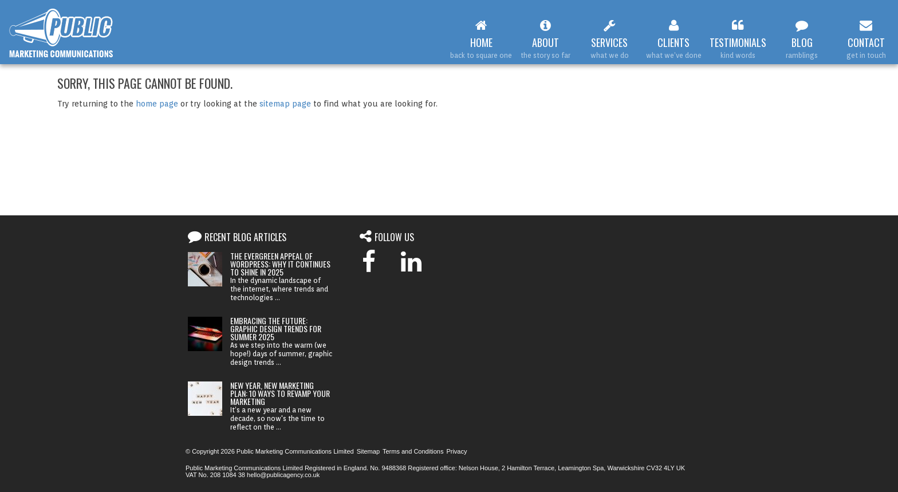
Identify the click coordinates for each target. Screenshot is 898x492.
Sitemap (368, 451)
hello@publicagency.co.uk (283, 474)
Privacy (456, 451)
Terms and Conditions (413, 451)
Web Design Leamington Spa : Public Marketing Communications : (61, 33)
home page (157, 103)
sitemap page (285, 103)
